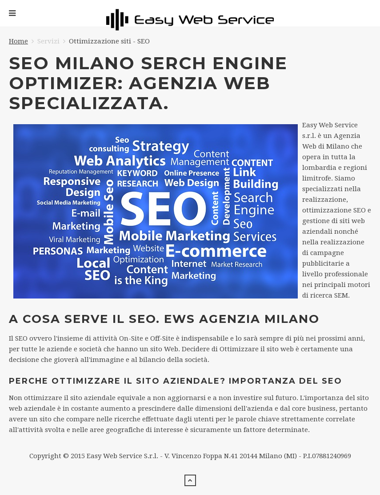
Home (18, 41)
